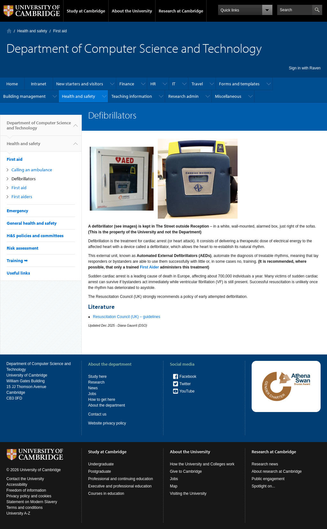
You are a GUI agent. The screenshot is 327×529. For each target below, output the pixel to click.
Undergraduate (101, 464)
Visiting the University (188, 493)
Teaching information (131, 96)
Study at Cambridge (86, 11)
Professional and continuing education (120, 479)
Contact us (97, 414)
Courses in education (106, 493)
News (93, 388)
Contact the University (25, 479)
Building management (24, 96)
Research (96, 382)
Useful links (18, 273)
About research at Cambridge (277, 471)
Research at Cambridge (181, 11)
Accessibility (16, 484)
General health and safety (32, 223)
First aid (60, 31)
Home (9, 31)
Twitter (185, 384)
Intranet (38, 84)
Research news (265, 464)
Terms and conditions (24, 507)
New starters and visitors (79, 84)
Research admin (183, 96)
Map (173, 486)
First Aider (149, 267)
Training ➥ (17, 260)
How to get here (101, 399)
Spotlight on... (263, 486)
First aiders (21, 196)
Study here (97, 376)
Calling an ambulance (31, 170)
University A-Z (18, 513)
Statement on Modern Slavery (31, 502)
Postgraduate (99, 471)
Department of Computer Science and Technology (39, 128)
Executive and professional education (120, 486)
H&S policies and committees (35, 235)
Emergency (17, 211)
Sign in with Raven (305, 68)
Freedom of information (26, 490)
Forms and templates (239, 84)
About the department (106, 405)
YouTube (186, 391)
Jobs (92, 394)
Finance (126, 84)
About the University (132, 11)
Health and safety (32, 31)
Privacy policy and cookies (28, 496)
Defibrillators (23, 179)
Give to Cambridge (186, 471)
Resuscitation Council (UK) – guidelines (127, 317)
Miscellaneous (228, 96)
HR (153, 84)
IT (173, 84)
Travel (197, 84)
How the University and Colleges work (202, 464)
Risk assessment (22, 248)
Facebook (187, 376)
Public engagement (268, 479)
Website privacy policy (107, 423)
